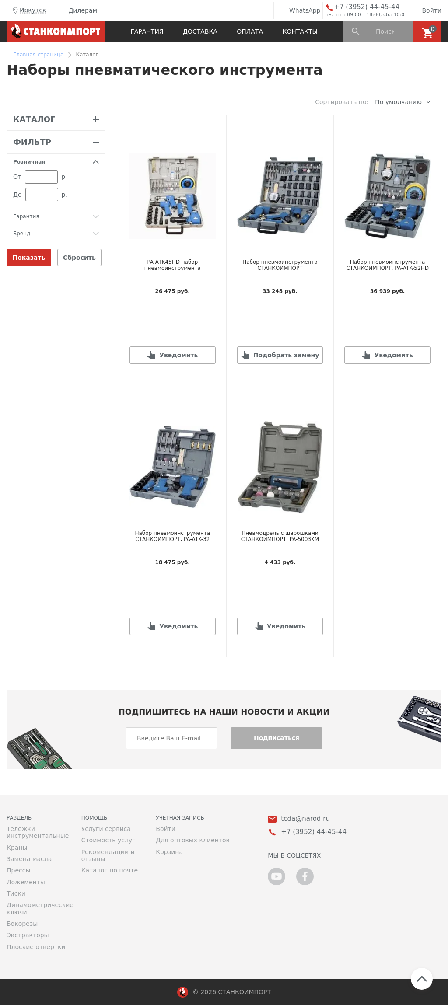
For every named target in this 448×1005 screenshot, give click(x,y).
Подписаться (276, 737)
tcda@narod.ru (305, 819)
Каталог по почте (109, 870)
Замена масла (29, 858)
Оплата (250, 31)
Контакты (299, 31)
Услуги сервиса (106, 828)
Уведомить (178, 355)
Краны (17, 847)
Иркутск (28, 10)
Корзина (169, 851)
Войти (425, 10)
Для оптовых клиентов (192, 840)
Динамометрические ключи (37, 908)
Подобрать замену (286, 355)
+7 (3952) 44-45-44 (366, 7)
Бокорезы (22, 923)
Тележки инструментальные (37, 832)
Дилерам (76, 10)
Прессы (18, 870)
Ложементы (26, 882)
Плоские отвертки (36, 946)
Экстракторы (28, 935)
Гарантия (146, 31)
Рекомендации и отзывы (108, 855)
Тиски (16, 893)
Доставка (200, 31)
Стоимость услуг (108, 840)
